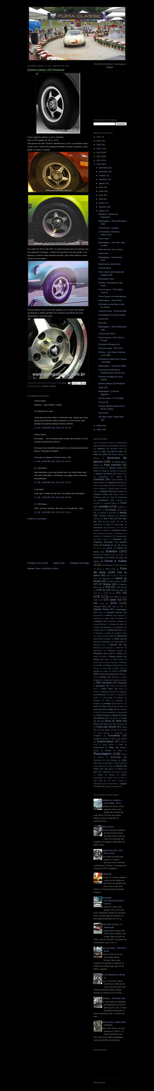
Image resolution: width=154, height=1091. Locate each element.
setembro (103, 179)
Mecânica (107, 642)
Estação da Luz (110, 545)
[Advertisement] (49, 540)
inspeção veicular (114, 612)
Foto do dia (103, 402)
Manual (96, 642)
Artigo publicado (112, 465)
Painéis (103, 677)
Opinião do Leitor (101, 671)
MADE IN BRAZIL (104, 639)
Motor (119, 653)
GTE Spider (110, 599)
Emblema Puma (119, 530)
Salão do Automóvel (105, 763)
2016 (99, 141)
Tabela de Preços (106, 775)
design (123, 512)
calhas (118, 477)
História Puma (101, 609)
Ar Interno (116, 462)
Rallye (111, 747)
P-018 (123, 671)
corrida (103, 506)
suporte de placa (121, 772)
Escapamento (121, 536)
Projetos (97, 703)
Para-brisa (115, 677)
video (107, 786)
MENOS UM (116, 645)
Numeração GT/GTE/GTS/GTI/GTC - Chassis (113, 901)
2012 (99, 156)
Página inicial (59, 563)
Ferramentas (107, 565)
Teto (122, 778)
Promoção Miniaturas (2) (109, 344)
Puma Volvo (103, 238)
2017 (99, 137)
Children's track (100, 497)
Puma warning (103, 733)
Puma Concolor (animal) (107, 715)
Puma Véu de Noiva (119, 730)
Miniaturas (98, 653)
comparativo (103, 500)
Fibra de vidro (121, 565)
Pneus (112, 695)
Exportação (98, 557)
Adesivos (101, 448)
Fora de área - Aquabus (108, 228)
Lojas (98, 636)
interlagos (120, 615)
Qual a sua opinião (119, 739)
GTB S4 (107, 593)
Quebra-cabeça (48, 386)
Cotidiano (120, 507)
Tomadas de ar (99, 784)
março (102, 203)
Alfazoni (96, 452)
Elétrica (106, 530)
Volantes (115, 786)
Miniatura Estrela (115, 651)
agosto (102, 183)
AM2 (113, 451)
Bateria (96, 471)
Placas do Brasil (108, 692)
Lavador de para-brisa (102, 627)
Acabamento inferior (106, 443)
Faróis (112, 557)
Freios (122, 575)
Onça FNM (107, 668)
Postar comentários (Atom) (46, 568)
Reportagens (102, 753)
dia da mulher (109, 522)
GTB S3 (97, 593)
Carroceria (104, 485)
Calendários (103, 477)
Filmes (99, 569)
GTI (125, 599)
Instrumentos (98, 615)
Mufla (104, 656)
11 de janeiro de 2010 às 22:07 (52, 482)
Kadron (121, 618)
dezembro (103, 168)
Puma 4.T (120, 703)
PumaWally (114, 735)
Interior (109, 615)
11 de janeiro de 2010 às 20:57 (52, 461)
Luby (36, 489)
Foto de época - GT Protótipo (111, 398)
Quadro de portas (101, 739)
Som (96, 772)
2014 (99, 148)
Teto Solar (98, 781)
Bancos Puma (115, 468)
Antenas (96, 458)
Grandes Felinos (113, 581)
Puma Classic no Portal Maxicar (112, 296)
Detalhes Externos (107, 516)
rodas (124, 760)
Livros (108, 633)
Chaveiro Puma (101, 494)
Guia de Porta (118, 606)
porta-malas (107, 698)
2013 (99, 152)
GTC (118, 593)
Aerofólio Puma (116, 449)
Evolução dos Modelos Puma (104, 555)
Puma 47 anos (100, 706)
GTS (113, 603)
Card (95, 485)
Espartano (117, 539)
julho (101, 187)
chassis (121, 491)
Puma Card (122, 712)
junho (101, 191)
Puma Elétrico (114, 718)
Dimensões (119, 524)
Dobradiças (98, 527)
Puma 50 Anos (118, 706)
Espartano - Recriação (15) (113, 998)
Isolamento (97, 618)
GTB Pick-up (121, 587)
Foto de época (104, 268)
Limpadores (119, 627)
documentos (111, 527)
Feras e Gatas (116, 561)
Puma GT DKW (113, 721)
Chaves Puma (118, 494)
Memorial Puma (99, 645)
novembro (103, 171)
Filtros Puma (110, 569)
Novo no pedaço (111, 662)
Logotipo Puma (120, 633)
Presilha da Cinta (102, 700)
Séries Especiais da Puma (103, 766)
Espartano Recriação (103, 542)
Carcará (121, 483)
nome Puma (98, 662)
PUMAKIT (97, 736)
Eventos (111, 551)
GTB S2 (101, 590)
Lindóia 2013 (112, 630)
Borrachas (123, 471)
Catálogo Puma (106, 491)
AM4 (96, 454)
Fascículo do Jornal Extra (109, 264)
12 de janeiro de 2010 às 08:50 (52, 497)
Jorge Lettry (109, 618)
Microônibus (109, 648)
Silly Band (108, 769)
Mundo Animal (115, 656)
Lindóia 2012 (99, 630)
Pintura (112, 686)
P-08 (120, 674)
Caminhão (99, 479)
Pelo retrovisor (104, 682)
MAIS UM (119, 639)
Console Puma (110, 503)
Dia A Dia (102, 323)
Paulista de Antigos (120, 680)
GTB (107, 587)
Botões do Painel (104, 474)
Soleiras (120, 769)
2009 (99, 426)
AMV (105, 454)
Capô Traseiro (99, 483)
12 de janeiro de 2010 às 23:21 (52, 512)
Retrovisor (98, 760)
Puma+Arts (103, 253)
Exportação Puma (106, 279)
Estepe (124, 545)
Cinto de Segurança (118, 497)
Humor (100, 612)
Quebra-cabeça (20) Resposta (111, 383)
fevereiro (103, 207)
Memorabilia (119, 642)
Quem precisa (108, 745)
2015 (99, 145)
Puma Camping (108, 712)
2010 (99, 164)
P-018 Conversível (106, 674)
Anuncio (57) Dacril (106, 333)
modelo (111, 653)
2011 (99, 160)
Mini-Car (120, 648)
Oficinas (96, 668)
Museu (96, 659)
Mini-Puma (98, 651)
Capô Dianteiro (117, 480)
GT (125, 581)
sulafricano (107, 772)
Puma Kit (123, 724)
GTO (102, 603)
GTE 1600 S (114, 597)
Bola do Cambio (109, 471)
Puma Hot (98, 724)
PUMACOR (106, 874)
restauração (115, 757)
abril (101, 199)
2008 (99, 429)
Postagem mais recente (37, 563)
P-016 (114, 671)
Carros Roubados (100, 488)
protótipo (107, 703)
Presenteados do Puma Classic (112, 315)
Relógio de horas (113, 750)
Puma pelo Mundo (106, 727)
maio (101, 195)
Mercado (97, 648)
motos (96, 656)
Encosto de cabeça (105, 533)
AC (95, 443)
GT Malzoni (105, 584)
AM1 (104, 451)
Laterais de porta (117, 624)
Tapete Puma (112, 778)
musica (106, 659)
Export (121, 555)
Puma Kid (112, 724)
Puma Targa (104, 730)
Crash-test (97, 510)
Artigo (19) (103, 387)
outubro (102, 175)
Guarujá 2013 (100, 606)
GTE (97, 596)
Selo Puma (119, 763)
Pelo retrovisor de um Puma (110, 249)
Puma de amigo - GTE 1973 (110, 348)
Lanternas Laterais (115, 621)
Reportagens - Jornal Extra (110, 300)
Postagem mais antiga (79, 563)
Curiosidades (110, 510)
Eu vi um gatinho (104, 548)
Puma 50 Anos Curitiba (104, 709)
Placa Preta (107, 689)
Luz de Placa (108, 636)
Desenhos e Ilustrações (108, 513)
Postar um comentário (36, 519)
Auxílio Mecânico (100, 468)
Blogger (109, 67)
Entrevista (107, 536)
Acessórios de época (118, 446)
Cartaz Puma (114, 488)
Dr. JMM (37, 468)
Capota (111, 482)
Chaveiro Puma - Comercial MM (112, 311)
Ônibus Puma (119, 668)
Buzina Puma (122, 474)
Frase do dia (111, 575)
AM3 (121, 451)
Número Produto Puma (115, 665)
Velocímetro (113, 784)
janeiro (102, 211)
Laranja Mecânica (100, 624)
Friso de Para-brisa (102, 578)
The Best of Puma (115, 781)
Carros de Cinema (117, 485)
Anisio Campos (118, 454)
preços (120, 698)
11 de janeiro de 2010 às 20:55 (52, 428)
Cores (123, 503)
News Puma (118, 659)
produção (119, 700)
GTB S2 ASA (117, 590)
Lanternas (98, 621)
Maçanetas (122, 636)
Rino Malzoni (111, 760)
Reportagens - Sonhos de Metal (112, 366)
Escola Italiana (102, 539)
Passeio (107, 680)
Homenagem (121, 609)
